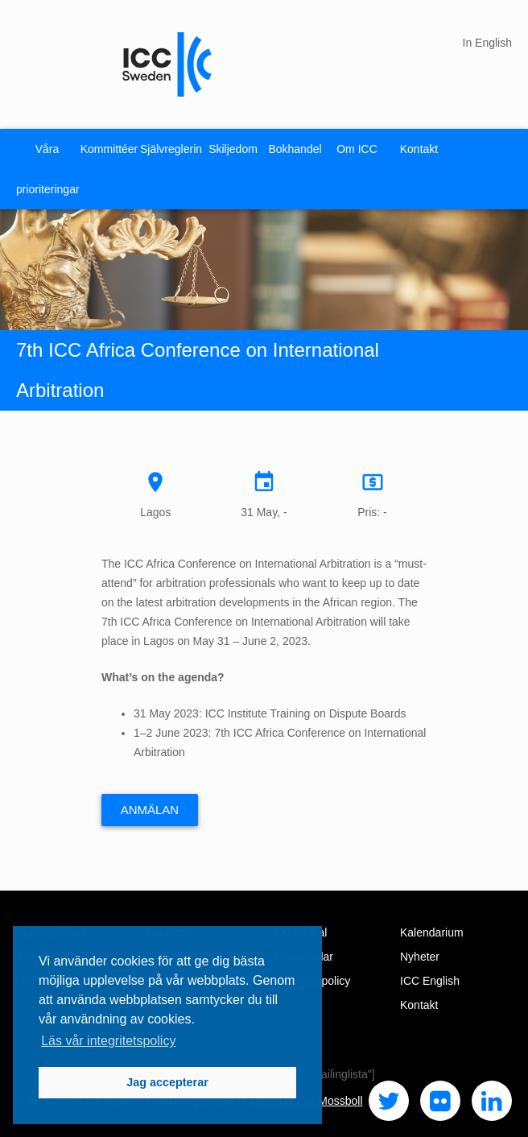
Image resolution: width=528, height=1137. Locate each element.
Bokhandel (294, 149)
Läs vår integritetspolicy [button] (108, 1041)
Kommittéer (109, 149)
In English (487, 42)
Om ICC (356, 149)
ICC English (430, 980)
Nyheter (419, 956)
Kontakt (419, 149)
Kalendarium (432, 932)
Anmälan (150, 810)
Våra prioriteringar (47, 169)
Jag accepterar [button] (167, 1082)
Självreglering (171, 149)
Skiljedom (233, 149)
